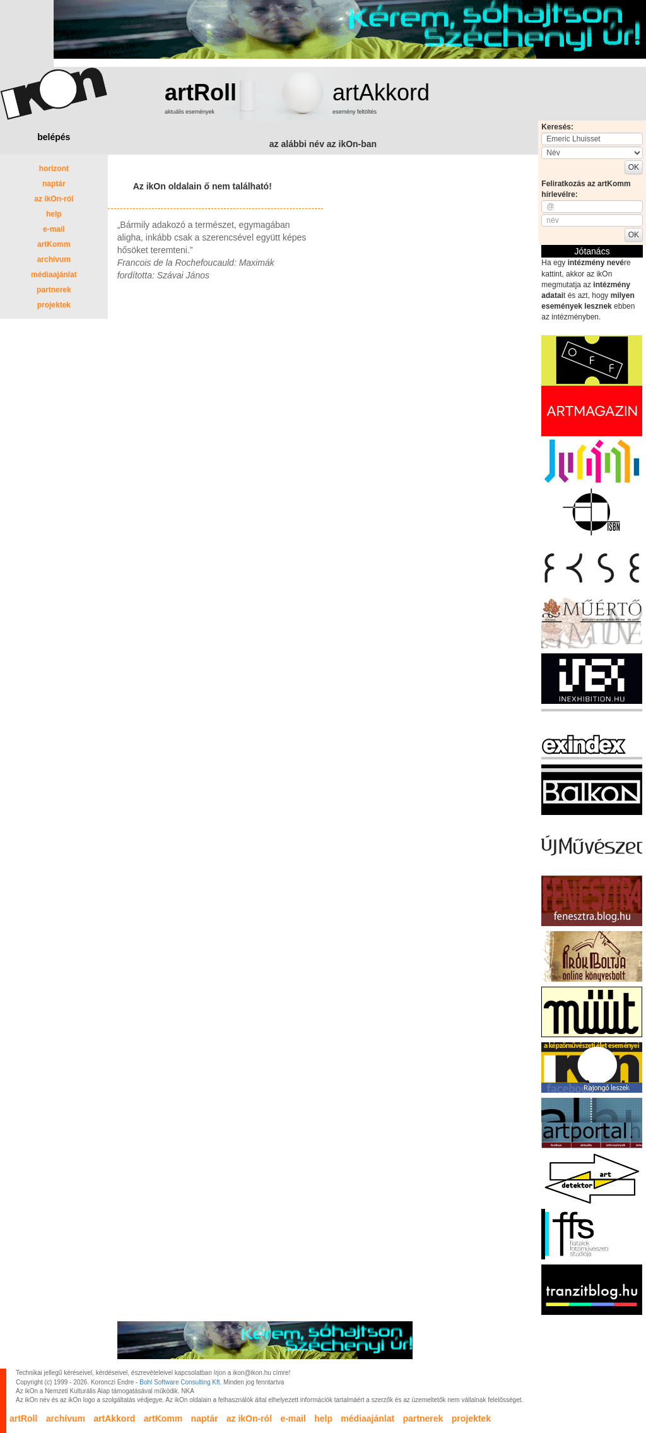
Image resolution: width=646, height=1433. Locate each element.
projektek (54, 304)
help (54, 214)
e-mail (54, 229)
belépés (53, 137)
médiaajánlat (54, 274)
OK (633, 167)
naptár (54, 183)
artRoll (201, 92)
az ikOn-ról (53, 198)
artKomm (54, 244)
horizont (54, 168)
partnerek (54, 289)
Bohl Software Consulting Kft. (180, 1382)
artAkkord (381, 92)
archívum (54, 259)
